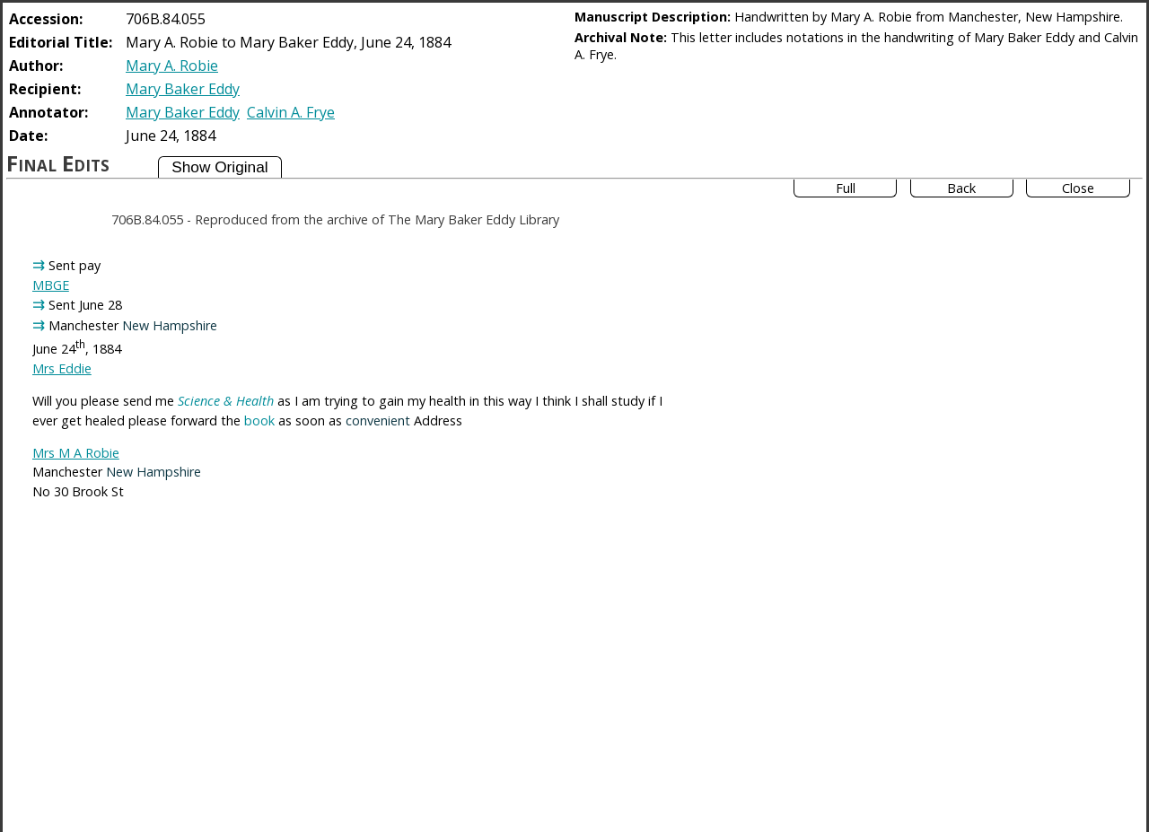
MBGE (50, 284)
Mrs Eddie (62, 368)
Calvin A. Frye (291, 112)
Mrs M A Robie (75, 452)
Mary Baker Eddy (183, 89)
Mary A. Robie (172, 65)
